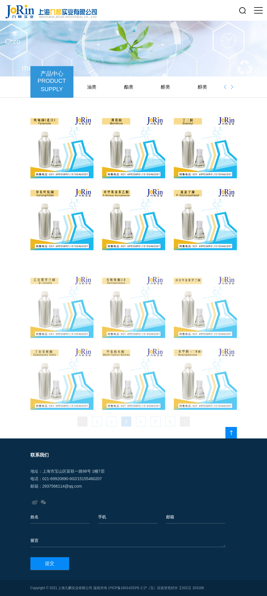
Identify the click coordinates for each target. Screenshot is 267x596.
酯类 (128, 87)
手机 (102, 517)
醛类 (165, 87)
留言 (34, 540)
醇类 (202, 87)
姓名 (34, 517)
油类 (91, 87)
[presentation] (225, 87)
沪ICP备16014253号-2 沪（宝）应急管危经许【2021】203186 (156, 588)
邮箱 (170, 517)
